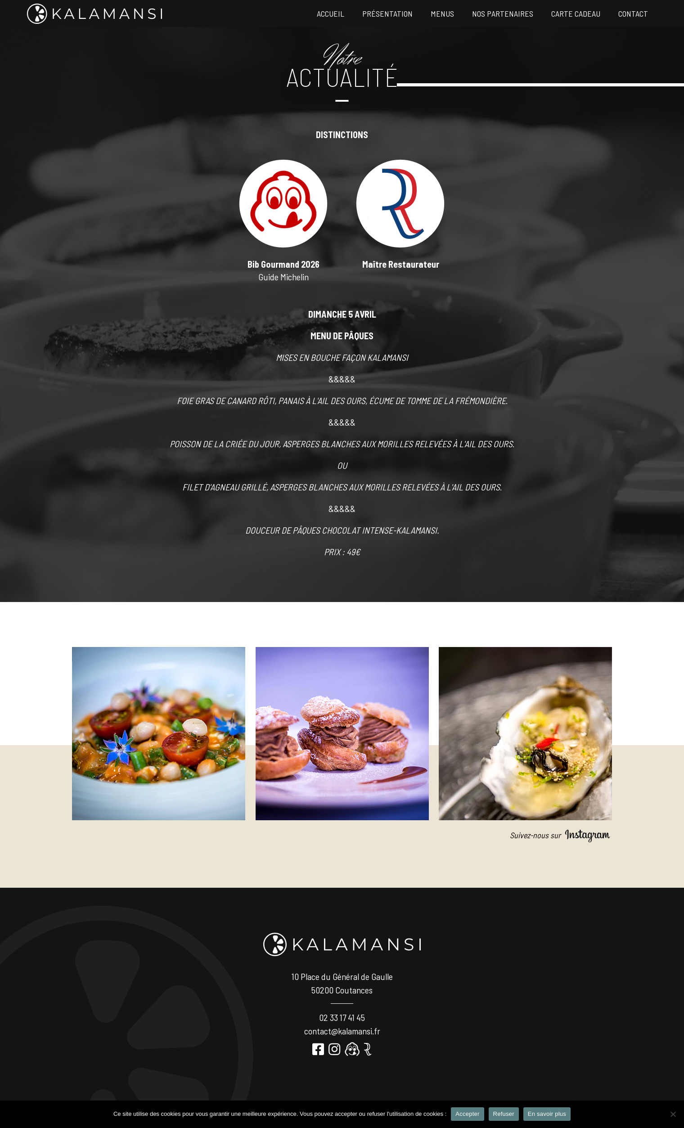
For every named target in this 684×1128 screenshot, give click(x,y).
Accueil (330, 13)
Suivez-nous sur (561, 835)
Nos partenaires (502, 13)
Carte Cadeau (575, 13)
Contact (633, 13)
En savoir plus (547, 1113)
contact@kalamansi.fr (342, 1030)
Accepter (467, 1113)
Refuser (503, 1113)
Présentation (387, 13)
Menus (442, 13)
